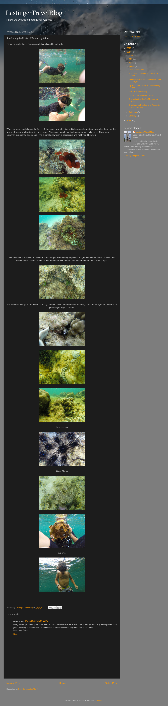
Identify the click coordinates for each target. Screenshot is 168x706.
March (132, 66)
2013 (129, 120)
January (133, 116)
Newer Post (13, 683)
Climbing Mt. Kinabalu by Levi (141, 95)
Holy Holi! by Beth (136, 70)
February (133, 112)
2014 (129, 52)
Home (62, 683)
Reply (15, 634)
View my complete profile (134, 155)
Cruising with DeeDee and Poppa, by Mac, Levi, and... (144, 106)
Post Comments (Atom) (28, 689)
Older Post (111, 683)
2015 (129, 48)
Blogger (99, 700)
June (131, 55)
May (131, 59)
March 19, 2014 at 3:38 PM (36, 621)
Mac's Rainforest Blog (138, 91)
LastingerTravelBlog (34, 13)
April (131, 63)
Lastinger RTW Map (132, 36)
